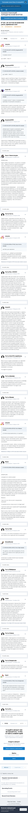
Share (6, 767)
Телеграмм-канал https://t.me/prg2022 (13, 2)
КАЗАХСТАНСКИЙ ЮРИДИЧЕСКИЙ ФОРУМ (11, 14)
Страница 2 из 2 (14, 38)
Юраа (7, 461)
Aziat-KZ (7, 89)
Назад (5, 38)
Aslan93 (7, 307)
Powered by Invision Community (14, 804)
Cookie (19, 801)
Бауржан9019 (19, 50)
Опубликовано (12, 46)
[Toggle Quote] (3, 50)
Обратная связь (11, 801)
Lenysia (7, 44)
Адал (6, 675)
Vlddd (7, 598)
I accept (23, 809)
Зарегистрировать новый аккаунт (14, 748)
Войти (14, 758)
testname (6, 30)
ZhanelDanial (9, 542)
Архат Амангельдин (11, 155)
